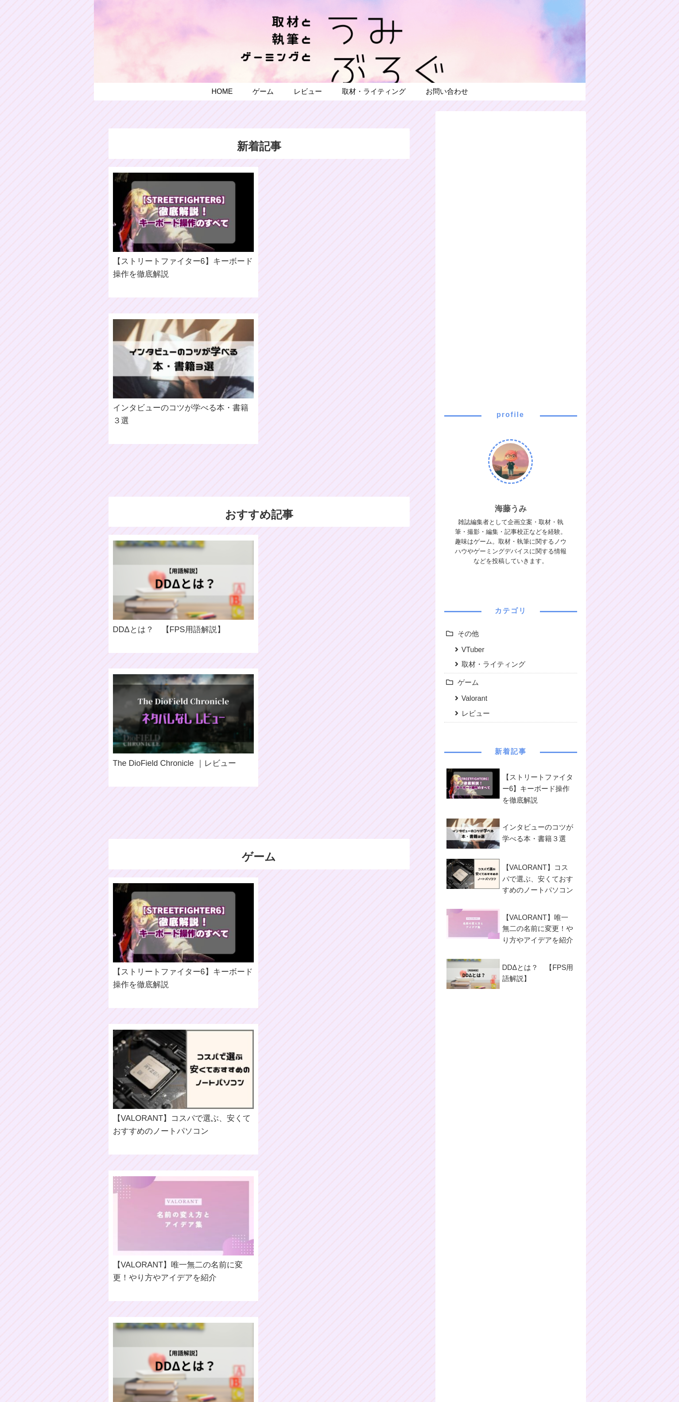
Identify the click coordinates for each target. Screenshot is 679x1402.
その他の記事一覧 (259, 1299)
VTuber (473, 649)
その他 (468, 633)
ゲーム (468, 682)
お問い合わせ (379, 1374)
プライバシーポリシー (320, 1374)
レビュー (476, 713)
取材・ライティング (493, 664)
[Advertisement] (510, 253)
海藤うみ (511, 508)
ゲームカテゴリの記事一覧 (259, 900)
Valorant (474, 698)
